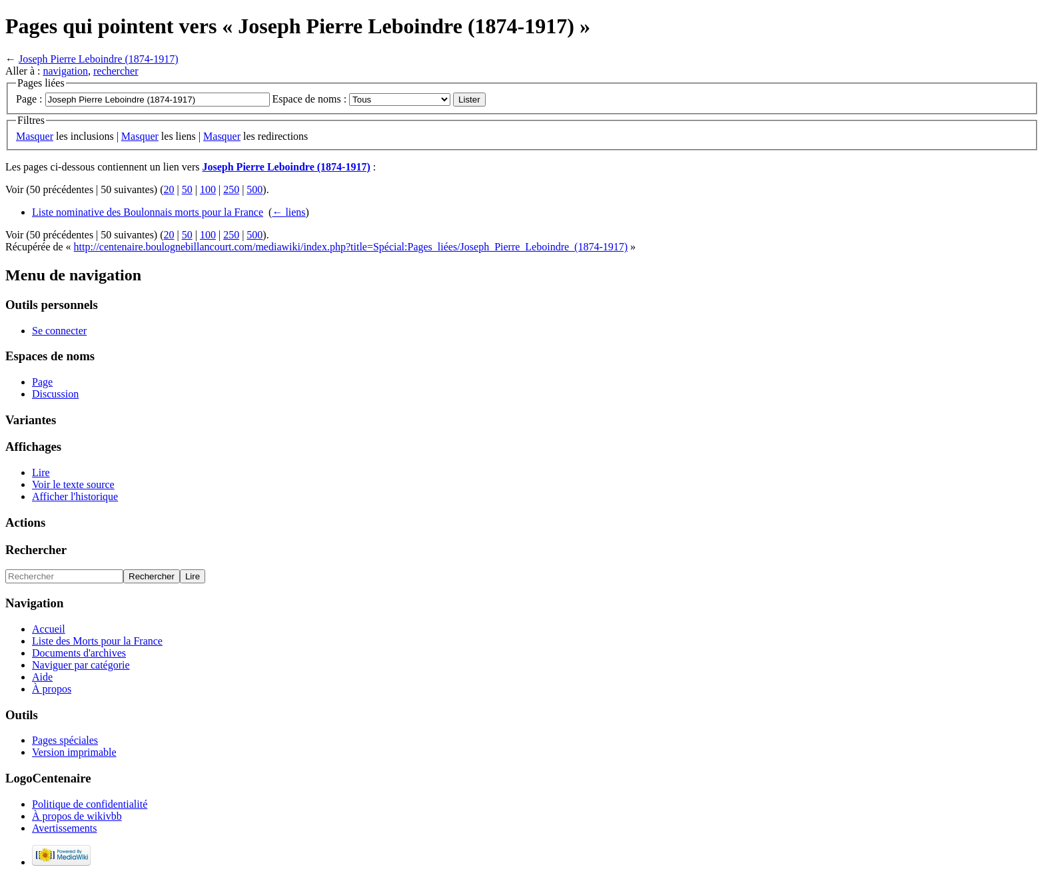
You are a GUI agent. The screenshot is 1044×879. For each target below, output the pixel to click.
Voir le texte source (73, 484)
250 (231, 189)
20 (169, 189)
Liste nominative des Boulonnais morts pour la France (147, 212)
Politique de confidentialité (89, 804)
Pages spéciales (65, 740)
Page (42, 382)
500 (254, 189)
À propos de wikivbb (77, 816)
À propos (51, 689)
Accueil (48, 629)
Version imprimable (74, 752)
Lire (41, 472)
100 (208, 189)
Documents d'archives (79, 653)
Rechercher (36, 550)
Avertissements (64, 828)
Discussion (55, 394)
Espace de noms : (309, 99)
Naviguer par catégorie (81, 665)
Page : (29, 99)
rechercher (116, 71)
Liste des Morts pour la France (97, 641)
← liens (288, 212)
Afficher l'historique (75, 496)
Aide (42, 677)
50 (187, 189)
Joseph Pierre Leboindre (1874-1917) (99, 59)
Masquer (34, 136)
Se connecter (59, 330)
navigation (65, 71)
